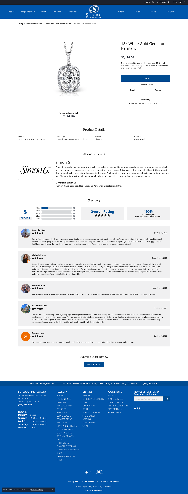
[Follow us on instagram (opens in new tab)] (138, 408)
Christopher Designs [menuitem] (93, 399)
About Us (113, 395)
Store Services (115, 399)
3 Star (38, 213)
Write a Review (94, 364)
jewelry (20, 24)
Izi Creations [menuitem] (89, 405)
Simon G (98, 139)
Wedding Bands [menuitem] (65, 429)
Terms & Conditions (118, 405)
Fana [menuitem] (85, 402)
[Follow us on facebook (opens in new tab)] (135, 408)
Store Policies (115, 402)
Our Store (170, 11)
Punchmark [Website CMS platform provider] (98, 490)
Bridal (43, 11)
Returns (158, 90)
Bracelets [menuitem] (62, 412)
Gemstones (72, 11)
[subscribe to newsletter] (166, 398)
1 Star (38, 219)
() (74, 208)
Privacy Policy (115, 412)
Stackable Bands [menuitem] (65, 436)
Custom (120, 11)
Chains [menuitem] (60, 439)
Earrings (74, 185)
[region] (68, 69)
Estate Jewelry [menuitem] (64, 416)
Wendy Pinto (38, 285)
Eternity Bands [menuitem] (64, 432)
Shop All (11, 11)
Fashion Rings (62, 185)
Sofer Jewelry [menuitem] (90, 422)
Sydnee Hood (38, 333)
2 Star (38, 216)
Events (153, 11)
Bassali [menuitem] (86, 395)
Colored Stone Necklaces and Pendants (58, 24)
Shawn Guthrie (39, 305)
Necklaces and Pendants (34, 24)
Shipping (133, 90)
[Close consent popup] (53, 489)
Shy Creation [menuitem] (89, 416)
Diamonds (56, 11)
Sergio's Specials (28, 11)
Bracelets (108, 185)
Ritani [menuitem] (85, 409)
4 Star (38, 210)
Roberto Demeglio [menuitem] (92, 412)
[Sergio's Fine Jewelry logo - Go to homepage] (94, 12)
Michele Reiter (39, 255)
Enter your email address (146, 394)
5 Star (38, 208)
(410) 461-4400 (68, 115)
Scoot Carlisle (39, 230)
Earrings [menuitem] (61, 402)
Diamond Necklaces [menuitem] (67, 426)
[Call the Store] (25, 404)
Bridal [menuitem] (60, 395)
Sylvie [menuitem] (85, 426)
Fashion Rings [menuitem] (64, 399)
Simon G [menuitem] (87, 419)
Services (137, 11)
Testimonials (115, 409)
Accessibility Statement (110, 481)
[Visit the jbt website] (89, 472)
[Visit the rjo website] (99, 472)
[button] (148, 2)
